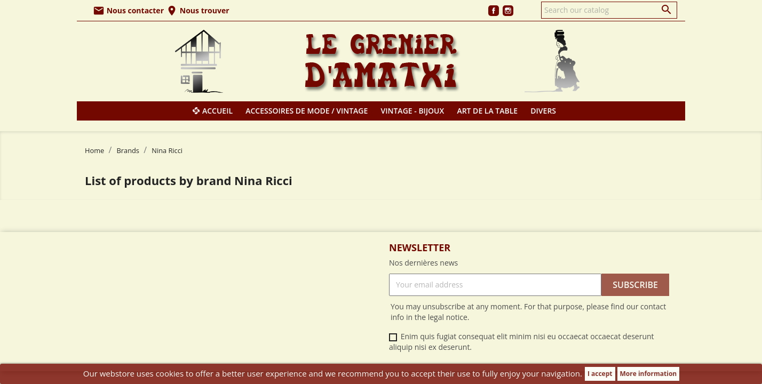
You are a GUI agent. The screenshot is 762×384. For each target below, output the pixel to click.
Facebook (493, 10)
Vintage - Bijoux (412, 111)
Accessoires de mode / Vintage (306, 111)
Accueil (217, 111)
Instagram (508, 10)
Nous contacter (128, 10)
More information (648, 373)
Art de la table (487, 111)
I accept (600, 373)
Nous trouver (197, 10)
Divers (543, 111)
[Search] (609, 10)
